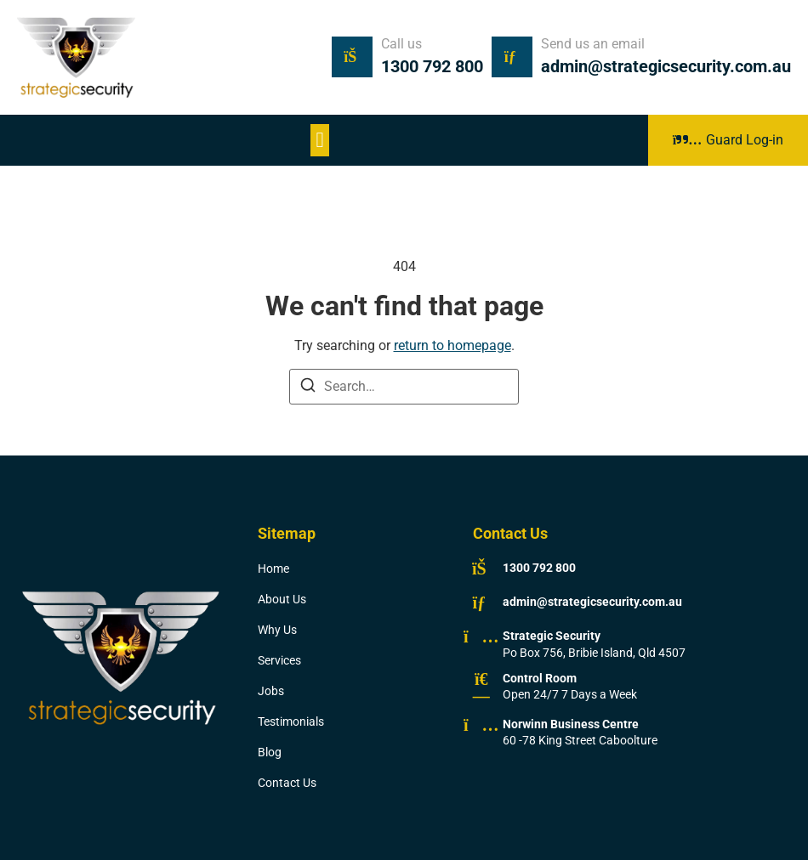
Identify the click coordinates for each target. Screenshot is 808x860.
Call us (401, 44)
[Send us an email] (512, 57)
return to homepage (452, 345)
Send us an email (593, 44)
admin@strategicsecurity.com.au (666, 66)
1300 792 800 (432, 66)
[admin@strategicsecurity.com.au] (481, 602)
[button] (319, 140)
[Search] (308, 388)
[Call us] (352, 57)
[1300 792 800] (481, 568)
